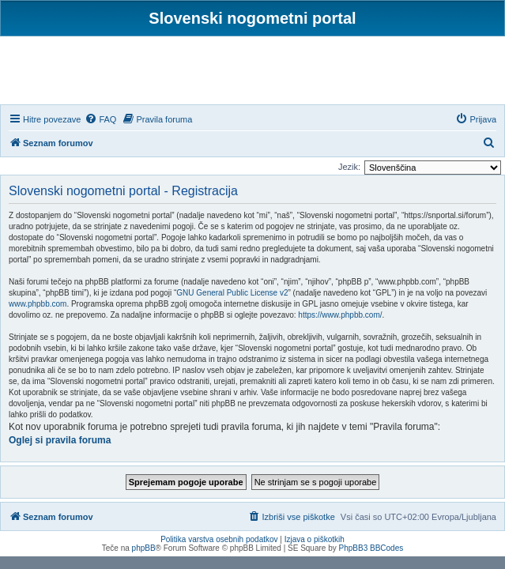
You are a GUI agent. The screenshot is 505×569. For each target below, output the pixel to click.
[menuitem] (100, 119)
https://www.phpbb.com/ (340, 315)
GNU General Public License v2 (232, 292)
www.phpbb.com (37, 304)
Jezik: (349, 166)
